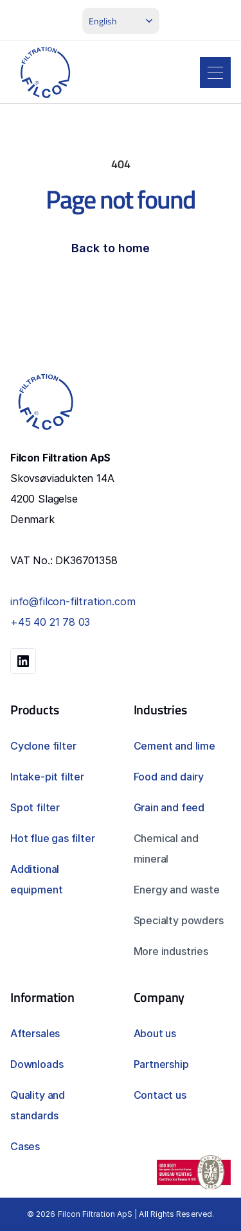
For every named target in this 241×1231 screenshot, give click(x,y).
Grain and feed (169, 807)
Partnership (161, 1064)
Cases (25, 1146)
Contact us (160, 1095)
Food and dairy (169, 776)
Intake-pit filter (47, 776)
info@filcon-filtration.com (72, 601)
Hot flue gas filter (52, 838)
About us (155, 1033)
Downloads (36, 1064)
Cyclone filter (43, 745)
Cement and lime (174, 745)
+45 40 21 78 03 (50, 622)
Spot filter (35, 807)
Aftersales (35, 1033)
